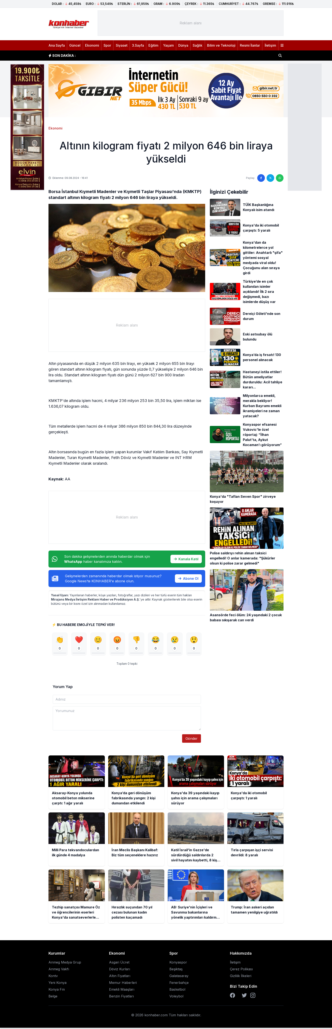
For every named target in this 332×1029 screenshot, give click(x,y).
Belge (52, 997)
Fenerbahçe (179, 984)
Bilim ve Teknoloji (221, 45)
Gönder (191, 740)
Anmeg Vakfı (58, 970)
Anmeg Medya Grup (64, 963)
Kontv (53, 977)
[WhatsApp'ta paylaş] (280, 178)
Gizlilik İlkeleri (240, 977)
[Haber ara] (280, 55)
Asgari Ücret (119, 963)
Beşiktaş (176, 970)
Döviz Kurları (119, 970)
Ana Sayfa (56, 45)
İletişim (270, 45)
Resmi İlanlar (250, 45)
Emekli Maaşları (121, 991)
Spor (107, 45)
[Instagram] (252, 996)
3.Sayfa (138, 45)
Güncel (74, 45)
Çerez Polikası (241, 970)
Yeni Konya (57, 984)
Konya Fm (56, 991)
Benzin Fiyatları (121, 997)
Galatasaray (178, 977)
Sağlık (197, 45)
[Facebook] (232, 996)
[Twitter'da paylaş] (270, 178)
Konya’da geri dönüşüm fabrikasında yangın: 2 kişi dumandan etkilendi (140, 55)
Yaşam (168, 45)
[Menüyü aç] (282, 45)
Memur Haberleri (123, 984)
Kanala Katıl (186, 559)
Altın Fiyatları (119, 977)
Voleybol (176, 997)
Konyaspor (178, 963)
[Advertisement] (305, 126)
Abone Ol (188, 578)
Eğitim (153, 45)
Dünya (183, 45)
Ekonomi (92, 45)
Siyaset (121, 45)
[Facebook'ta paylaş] (261, 178)
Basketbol (177, 991)
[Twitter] (244, 996)
